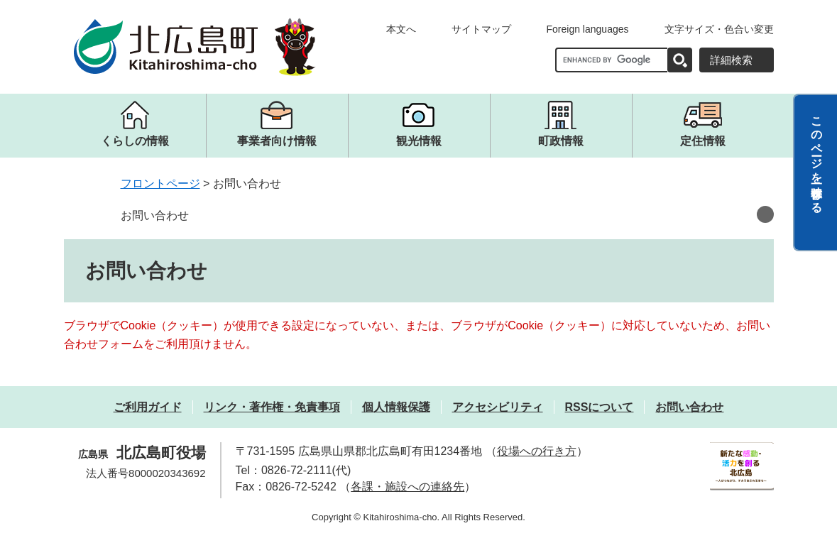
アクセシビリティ (497, 407)
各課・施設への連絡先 (407, 487)
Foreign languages (588, 29)
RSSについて (599, 407)
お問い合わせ (155, 215)
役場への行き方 (536, 451)
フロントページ (160, 183)
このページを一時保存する (817, 158)
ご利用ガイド (148, 407)
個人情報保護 (396, 407)
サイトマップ (481, 29)
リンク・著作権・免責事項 (272, 407)
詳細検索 (731, 60)
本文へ (401, 29)
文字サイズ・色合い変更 (719, 29)
